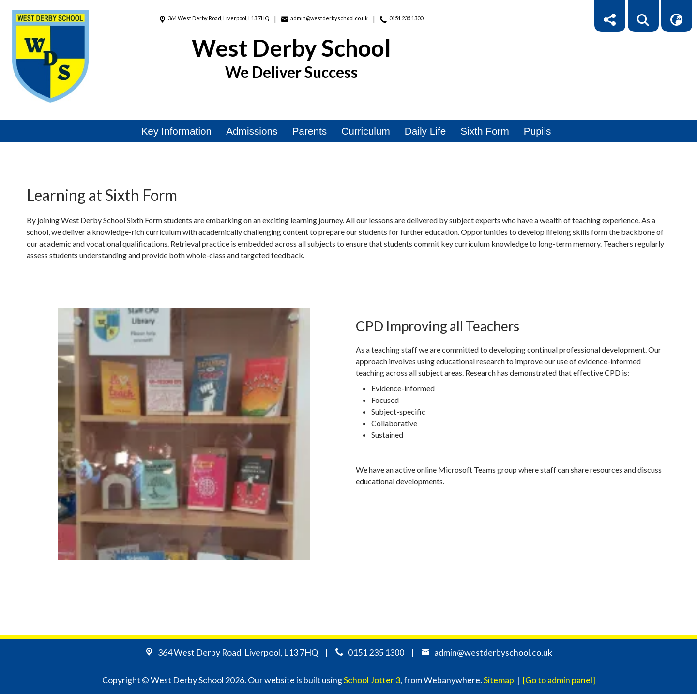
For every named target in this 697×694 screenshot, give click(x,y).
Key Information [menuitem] (176, 131)
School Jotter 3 (372, 680)
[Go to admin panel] (559, 680)
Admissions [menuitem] (251, 131)
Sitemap (499, 680)
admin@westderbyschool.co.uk (329, 18)
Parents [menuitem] (309, 131)
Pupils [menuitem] (537, 131)
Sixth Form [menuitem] (484, 131)
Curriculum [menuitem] (365, 131)
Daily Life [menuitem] (425, 131)
